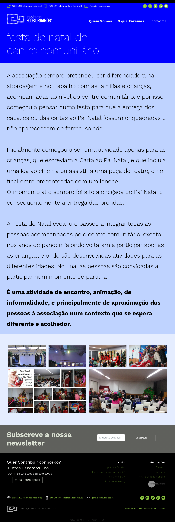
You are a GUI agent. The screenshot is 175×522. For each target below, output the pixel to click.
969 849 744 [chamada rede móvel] (65, 6)
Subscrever (141, 438)
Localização (159, 472)
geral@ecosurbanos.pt (100, 6)
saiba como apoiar (27, 479)
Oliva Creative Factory (114, 481)
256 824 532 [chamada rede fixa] (27, 6)
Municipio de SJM (116, 476)
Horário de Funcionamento (152, 476)
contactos (159, 21)
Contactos (160, 467)
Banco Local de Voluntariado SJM (108, 472)
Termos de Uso (130, 508)
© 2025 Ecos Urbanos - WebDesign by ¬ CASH (87, 519)
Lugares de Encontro (115, 467)
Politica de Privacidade (147, 508)
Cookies (162, 508)
